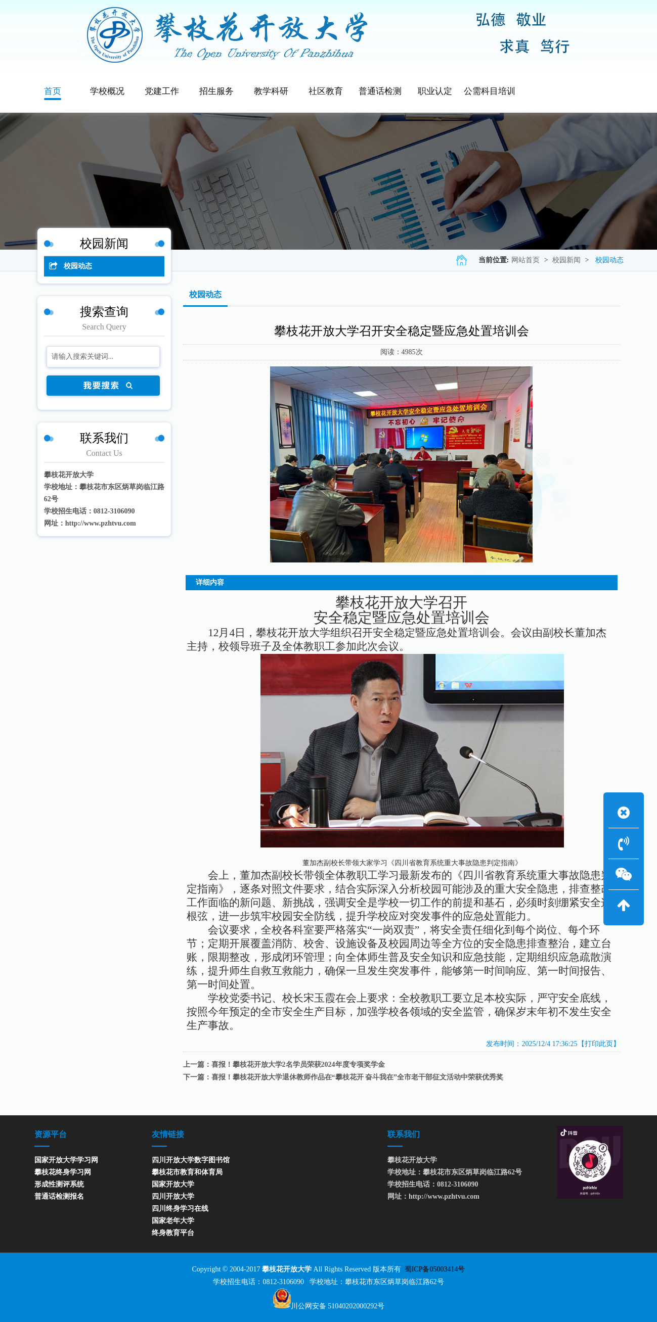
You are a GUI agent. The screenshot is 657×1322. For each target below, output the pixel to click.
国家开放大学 (173, 1184)
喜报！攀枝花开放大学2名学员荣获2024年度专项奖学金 (298, 1064)
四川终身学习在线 (180, 1208)
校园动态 (609, 260)
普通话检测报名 (59, 1196)
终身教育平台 (173, 1233)
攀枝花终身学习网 (62, 1172)
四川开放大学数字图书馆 (191, 1160)
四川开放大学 (173, 1196)
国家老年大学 (173, 1220)
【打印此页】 (599, 1044)
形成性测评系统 (59, 1184)
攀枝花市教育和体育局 (187, 1172)
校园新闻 (566, 260)
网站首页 (525, 260)
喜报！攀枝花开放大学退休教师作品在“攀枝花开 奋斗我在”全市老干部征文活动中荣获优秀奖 (357, 1077)
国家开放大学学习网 (66, 1160)
